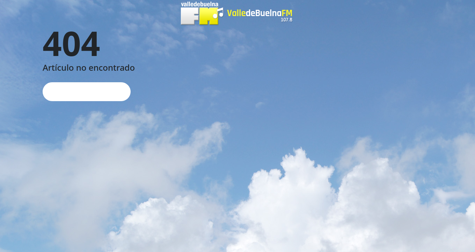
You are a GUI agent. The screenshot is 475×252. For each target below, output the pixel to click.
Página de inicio (86, 91)
